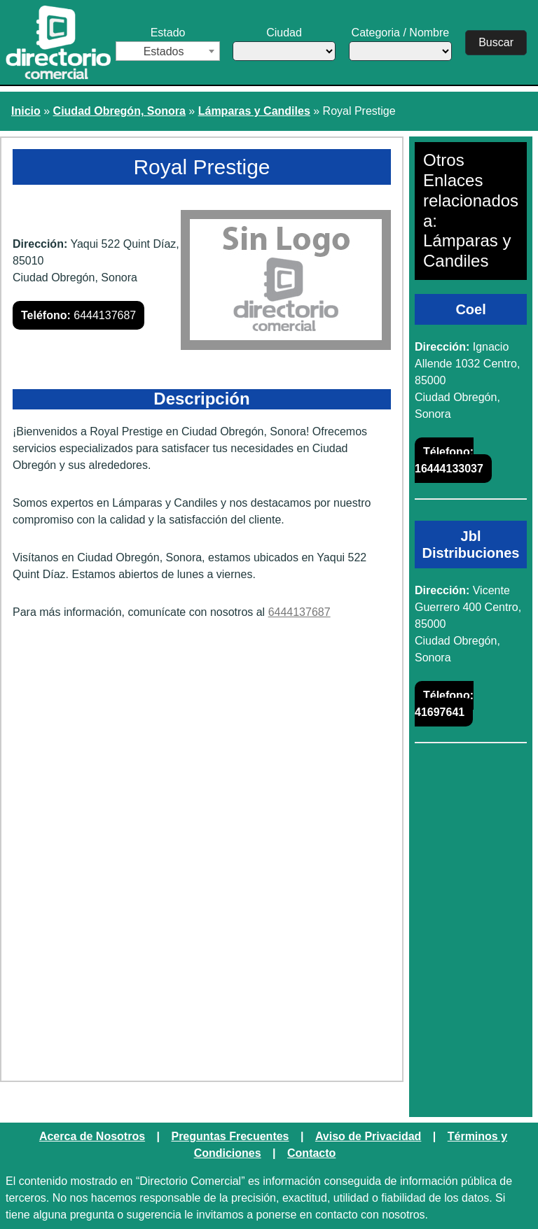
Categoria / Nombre (400, 44)
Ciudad (284, 44)
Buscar (495, 42)
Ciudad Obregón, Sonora (119, 111)
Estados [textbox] (164, 51)
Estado (167, 44)
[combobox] (167, 51)
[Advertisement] (202, 740)
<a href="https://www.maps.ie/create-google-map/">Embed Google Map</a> (202, 960)
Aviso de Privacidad (368, 1136)
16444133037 (449, 460)
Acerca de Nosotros (92, 1136)
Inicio (26, 111)
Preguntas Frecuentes (230, 1136)
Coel (470, 309)
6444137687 (78, 315)
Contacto (311, 1153)
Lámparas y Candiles (254, 111)
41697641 (444, 703)
